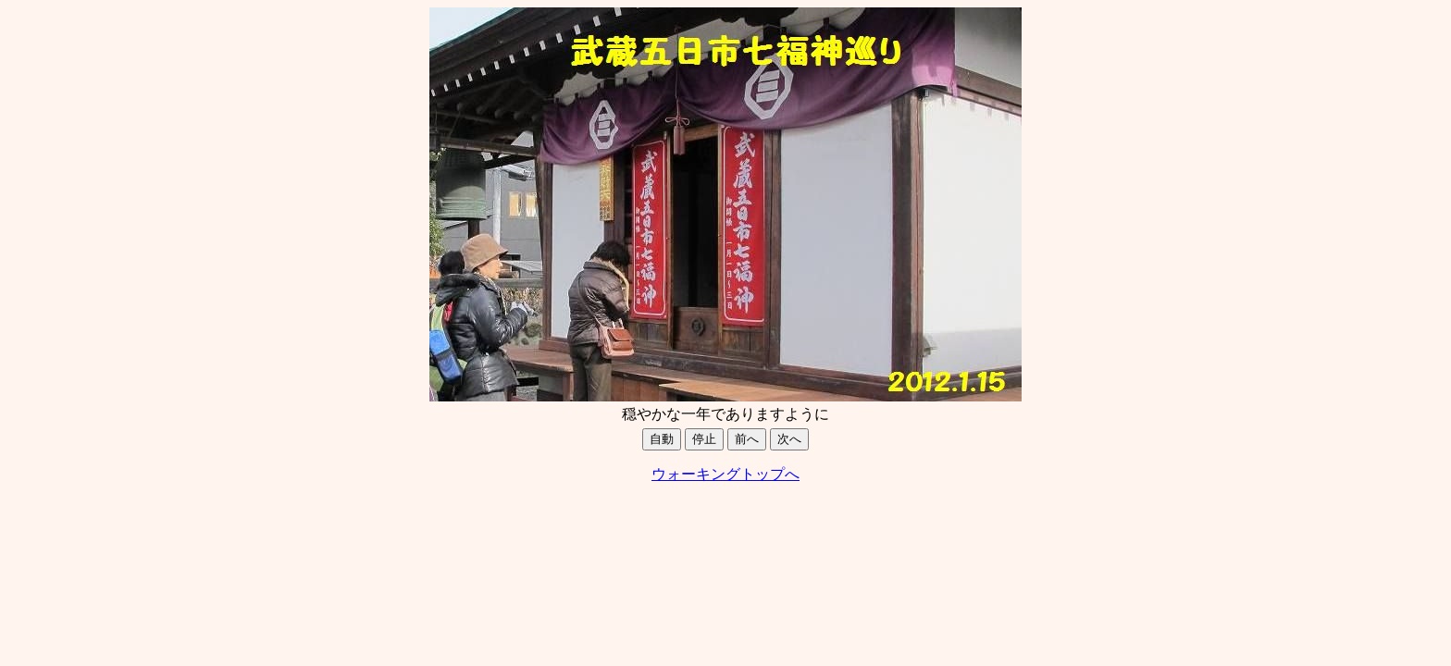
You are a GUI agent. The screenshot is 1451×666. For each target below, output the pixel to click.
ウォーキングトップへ (725, 474)
